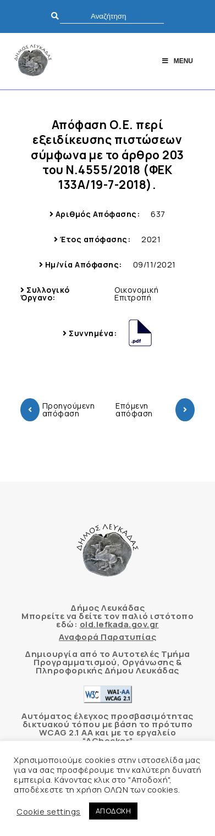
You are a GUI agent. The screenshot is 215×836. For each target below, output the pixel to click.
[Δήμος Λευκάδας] (33, 61)
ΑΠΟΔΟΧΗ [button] (113, 811)
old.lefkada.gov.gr (119, 624)
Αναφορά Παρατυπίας (107, 637)
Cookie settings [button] (48, 811)
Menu (177, 61)
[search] (112, 16)
